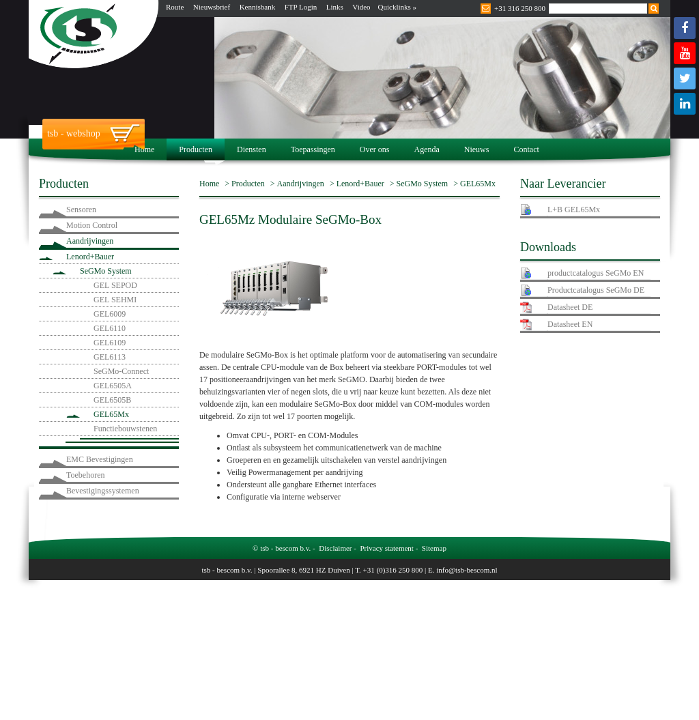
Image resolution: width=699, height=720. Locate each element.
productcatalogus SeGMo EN (595, 273)
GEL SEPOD (115, 285)
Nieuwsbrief (211, 7)
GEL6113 (110, 357)
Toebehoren (85, 475)
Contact (526, 149)
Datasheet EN (570, 324)
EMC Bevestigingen (99, 459)
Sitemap (434, 548)
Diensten (251, 149)
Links (334, 7)
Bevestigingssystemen (102, 490)
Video (361, 7)
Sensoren (81, 209)
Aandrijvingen (89, 241)
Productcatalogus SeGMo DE (595, 290)
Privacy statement (387, 548)
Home (144, 149)
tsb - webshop (73, 133)
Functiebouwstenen (125, 428)
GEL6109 (110, 342)
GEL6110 (110, 328)
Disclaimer (335, 548)
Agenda (426, 149)
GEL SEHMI (115, 299)
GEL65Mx (111, 414)
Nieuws (476, 149)
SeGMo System (106, 271)
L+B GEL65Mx (573, 209)
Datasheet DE (570, 307)
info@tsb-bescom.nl (466, 570)
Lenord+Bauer (90, 256)
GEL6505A (113, 385)
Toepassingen (313, 149)
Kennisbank (258, 7)
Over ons (375, 149)
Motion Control (91, 225)
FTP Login (301, 7)
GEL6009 (110, 314)
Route (175, 7)
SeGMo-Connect (121, 371)
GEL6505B (112, 400)
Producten (195, 149)
